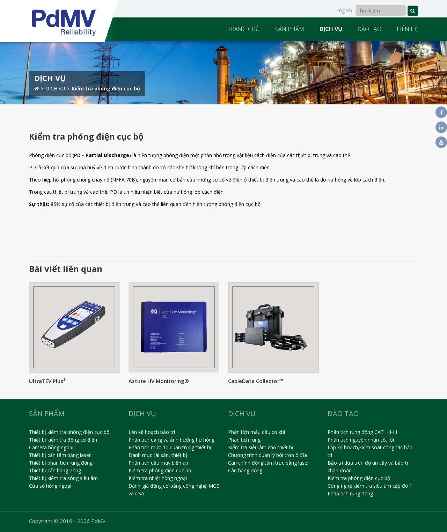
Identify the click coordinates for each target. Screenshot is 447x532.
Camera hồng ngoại (51, 447)
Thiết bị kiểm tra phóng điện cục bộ (69, 432)
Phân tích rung (244, 439)
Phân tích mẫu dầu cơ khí (256, 432)
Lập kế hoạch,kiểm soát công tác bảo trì (370, 451)
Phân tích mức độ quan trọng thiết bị (170, 447)
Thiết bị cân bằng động (55, 470)
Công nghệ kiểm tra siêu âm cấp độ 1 (370, 485)
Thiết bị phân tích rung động (61, 462)
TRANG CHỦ (244, 29)
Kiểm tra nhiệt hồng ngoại (158, 478)
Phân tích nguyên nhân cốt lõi (361, 439)
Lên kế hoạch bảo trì (152, 432)
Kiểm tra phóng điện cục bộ (160, 470)
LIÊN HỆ (407, 29)
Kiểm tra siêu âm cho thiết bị (260, 447)
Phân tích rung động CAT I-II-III (362, 432)
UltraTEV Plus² (47, 380)
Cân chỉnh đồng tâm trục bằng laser (268, 462)
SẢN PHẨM (289, 29)
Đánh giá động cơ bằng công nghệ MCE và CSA (174, 489)
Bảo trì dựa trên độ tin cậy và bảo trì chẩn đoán (369, 466)
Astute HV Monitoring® (159, 380)
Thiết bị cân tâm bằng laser (60, 455)
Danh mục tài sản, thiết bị (158, 455)
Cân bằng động (245, 470)
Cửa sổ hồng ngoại (50, 485)
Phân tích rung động (350, 493)
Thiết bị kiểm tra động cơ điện (63, 439)
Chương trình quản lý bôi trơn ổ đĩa (267, 455)
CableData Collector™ (256, 380)
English (344, 10)
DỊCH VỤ (331, 29)
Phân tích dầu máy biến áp (158, 462)
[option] (223, 72)
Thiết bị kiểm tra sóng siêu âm (63, 478)
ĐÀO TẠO (369, 29)
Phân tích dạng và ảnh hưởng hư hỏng (171, 439)
